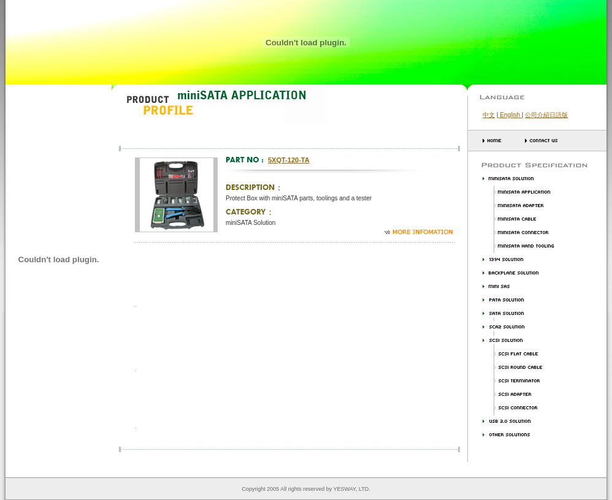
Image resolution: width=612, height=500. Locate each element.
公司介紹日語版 (546, 115)
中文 (489, 115)
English (509, 115)
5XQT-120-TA (289, 160)
